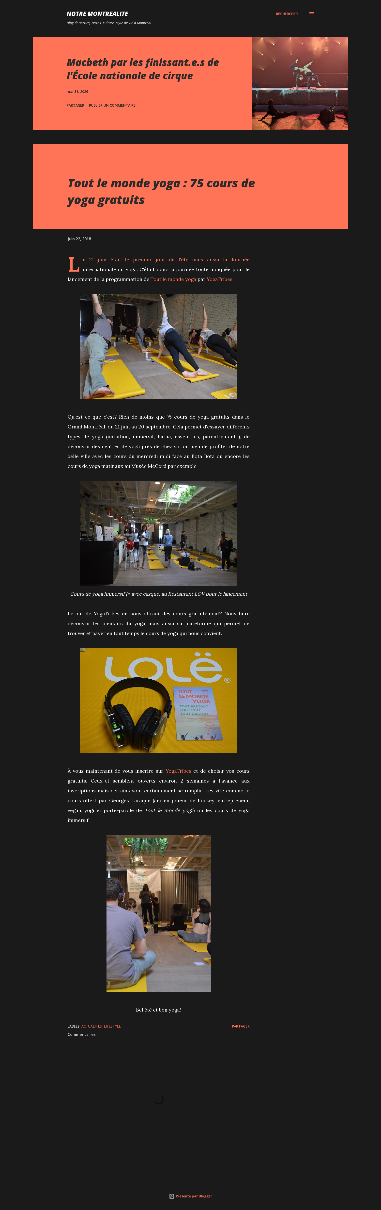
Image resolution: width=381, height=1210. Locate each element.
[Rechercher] (287, 14)
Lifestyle (112, 1026)
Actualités (91, 1026)
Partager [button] (75, 105)
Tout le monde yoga (173, 279)
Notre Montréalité (97, 14)
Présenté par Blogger (190, 1196)
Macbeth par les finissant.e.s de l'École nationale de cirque (143, 68)
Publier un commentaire (112, 105)
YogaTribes (219, 279)
